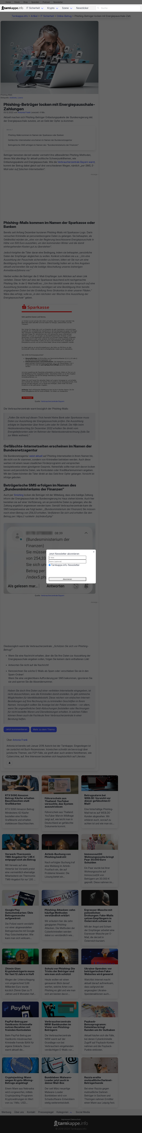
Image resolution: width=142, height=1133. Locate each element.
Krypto (51, 8)
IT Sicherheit (33, 8)
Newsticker (82, 8)
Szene (65, 8)
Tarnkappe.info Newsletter (65, 565)
